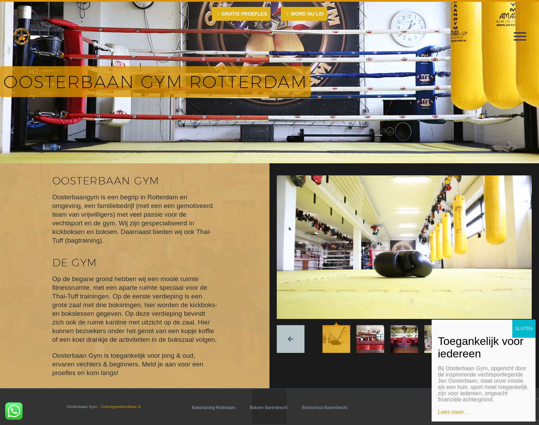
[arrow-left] (290, 339)
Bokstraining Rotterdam (213, 408)
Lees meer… (454, 412)
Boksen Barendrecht (269, 408)
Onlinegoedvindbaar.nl (121, 407)
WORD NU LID (307, 14)
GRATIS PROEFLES (244, 14)
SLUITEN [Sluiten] (524, 328)
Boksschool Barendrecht (324, 408)
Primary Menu (520, 36)
